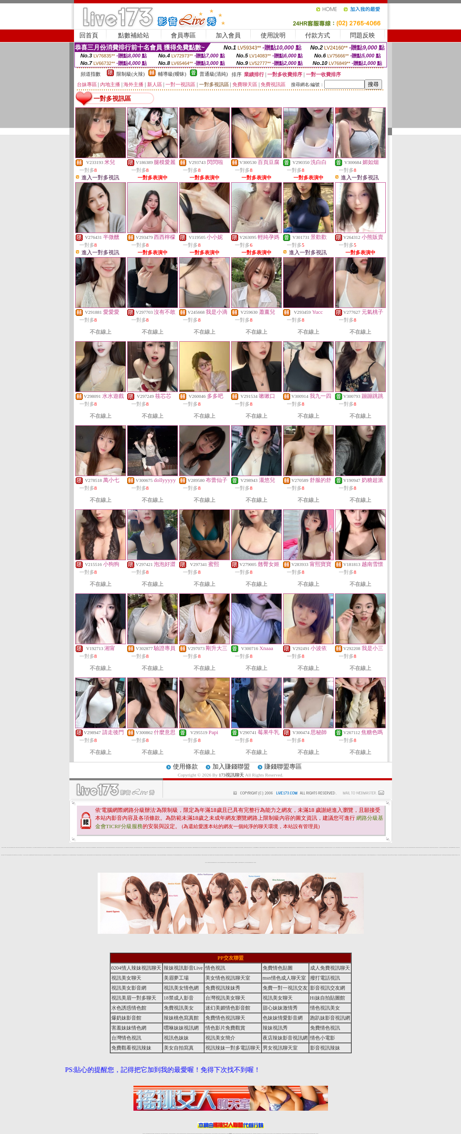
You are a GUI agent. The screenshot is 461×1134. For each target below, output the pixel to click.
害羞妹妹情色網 (128, 1028)
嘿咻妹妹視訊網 (181, 1028)
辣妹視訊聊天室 (247, 847)
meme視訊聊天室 (257, 847)
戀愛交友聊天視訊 (215, 862)
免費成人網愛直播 (427, 847)
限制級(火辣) (130, 74)
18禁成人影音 (179, 998)
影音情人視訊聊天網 (70, 847)
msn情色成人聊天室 (284, 978)
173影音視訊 (164, 847)
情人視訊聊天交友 (77, 847)
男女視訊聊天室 (280, 1048)
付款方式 (317, 35)
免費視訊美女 (179, 1008)
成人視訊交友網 (199, 847)
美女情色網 (48, 847)
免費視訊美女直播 (251, 862)
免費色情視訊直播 (388, 847)
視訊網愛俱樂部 (221, 862)
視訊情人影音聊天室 (329, 847)
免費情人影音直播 (212, 847)
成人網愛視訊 (245, 847)
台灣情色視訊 (209, 847)
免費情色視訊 (325, 1028)
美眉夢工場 (176, 978)
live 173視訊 (128, 847)
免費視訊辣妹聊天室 (113, 847)
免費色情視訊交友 (30, 847)
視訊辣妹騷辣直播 (212, 862)
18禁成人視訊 (42, 847)
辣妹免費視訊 (272, 847)
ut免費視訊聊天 (50, 847)
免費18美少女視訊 (215, 847)
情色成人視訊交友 (232, 847)
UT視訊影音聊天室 (132, 847)
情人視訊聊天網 (284, 847)
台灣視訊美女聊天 (225, 998)
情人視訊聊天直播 (319, 847)
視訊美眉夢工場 (225, 847)
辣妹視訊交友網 (436, 847)
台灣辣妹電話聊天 (106, 847)
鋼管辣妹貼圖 (233, 862)
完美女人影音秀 (187, 847)
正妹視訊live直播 (450, 847)
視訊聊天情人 (275, 847)
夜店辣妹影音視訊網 (285, 1038)
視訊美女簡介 (220, 1038)
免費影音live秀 (239, 862)
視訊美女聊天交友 (250, 847)
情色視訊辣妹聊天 (417, 847)
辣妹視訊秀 (147, 847)
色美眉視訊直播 (60, 847)
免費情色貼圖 (278, 968)
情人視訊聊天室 (83, 847)
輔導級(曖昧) (172, 74)
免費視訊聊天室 (109, 847)
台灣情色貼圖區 (241, 847)
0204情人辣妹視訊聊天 (136, 968)
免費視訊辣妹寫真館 (301, 847)
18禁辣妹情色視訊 (280, 847)
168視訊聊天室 (316, 847)
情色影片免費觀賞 (125, 847)
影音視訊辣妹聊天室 (206, 847)
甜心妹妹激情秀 (280, 1008)
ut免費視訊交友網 (73, 847)
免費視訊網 (264, 847)
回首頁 (88, 35)
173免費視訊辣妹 (144, 847)
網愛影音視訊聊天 (446, 847)
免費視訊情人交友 (53, 847)
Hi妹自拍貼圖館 (235, 847)
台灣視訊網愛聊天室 (168, 847)
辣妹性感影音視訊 (57, 847)
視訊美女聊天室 (117, 847)
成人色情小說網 (33, 847)
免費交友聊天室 (202, 847)
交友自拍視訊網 (381, 847)
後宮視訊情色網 (138, 847)
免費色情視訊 (322, 847)
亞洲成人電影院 (230, 862)
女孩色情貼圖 (248, 862)
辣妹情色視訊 (292, 847)
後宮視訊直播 (287, 847)
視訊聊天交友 (158, 847)
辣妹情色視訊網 (346, 847)
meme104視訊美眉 (454, 847)
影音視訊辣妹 (430, 847)
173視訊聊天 (231, 774)
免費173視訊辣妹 (161, 847)
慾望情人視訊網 (219, 847)
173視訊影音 (103, 847)
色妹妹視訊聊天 (297, 847)
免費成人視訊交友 (238, 847)
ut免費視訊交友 (95, 847)
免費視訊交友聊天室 (18, 847)
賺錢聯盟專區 (283, 766)
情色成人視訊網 (89, 847)
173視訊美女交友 (433, 847)
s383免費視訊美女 (395, 847)
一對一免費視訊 (86, 847)
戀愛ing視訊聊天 (236, 862)
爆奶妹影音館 (126, 1018)
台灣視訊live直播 (194, 847)
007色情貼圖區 (227, 862)
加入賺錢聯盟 (231, 766)
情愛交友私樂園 (413, 847)
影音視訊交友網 (336, 847)
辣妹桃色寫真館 (375, 847)
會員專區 (183, 35)
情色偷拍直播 (224, 862)
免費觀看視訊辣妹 (307, 847)
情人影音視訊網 (180, 847)
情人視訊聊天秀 (45, 847)
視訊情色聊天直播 (228, 847)
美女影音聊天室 (222, 847)
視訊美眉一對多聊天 (340, 847)
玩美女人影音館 (63, 847)
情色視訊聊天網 (100, 847)
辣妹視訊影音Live (420, 847)
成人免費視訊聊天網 (410, 847)
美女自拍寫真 (310, 847)
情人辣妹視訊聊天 (424, 847)
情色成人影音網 (245, 862)
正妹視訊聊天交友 (175, 847)
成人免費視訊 (277, 847)
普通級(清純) (214, 74)
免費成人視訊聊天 (353, 847)
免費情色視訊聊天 (378, 847)
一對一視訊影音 (440, 847)
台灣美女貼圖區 (10, 847)
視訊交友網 (156, 847)
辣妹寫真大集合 (218, 862)
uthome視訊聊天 (392, 847)
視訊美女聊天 (24, 847)
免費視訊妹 (197, 847)
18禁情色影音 (343, 847)
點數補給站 (133, 35)
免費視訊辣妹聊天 (385, 847)
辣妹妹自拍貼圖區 (443, 847)
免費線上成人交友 (184, 847)
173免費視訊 (5, 847)
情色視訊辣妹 (178, 847)
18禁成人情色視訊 (171, 847)
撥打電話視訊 (325, 978)
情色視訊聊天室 (27, 847)
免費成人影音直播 (365, 847)
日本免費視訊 (149, 847)
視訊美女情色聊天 (402, 847)
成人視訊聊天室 (141, 847)
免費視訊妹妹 (270, 847)
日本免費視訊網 (349, 847)
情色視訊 (215, 968)
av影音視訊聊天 (242, 862)
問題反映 (362, 35)
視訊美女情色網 (181, 988)
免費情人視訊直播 (37, 847)
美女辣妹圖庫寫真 (372, 847)
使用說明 (273, 35)
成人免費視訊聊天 (21, 847)
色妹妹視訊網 (92, 847)
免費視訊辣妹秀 (66, 847)
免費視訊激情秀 (289, 847)
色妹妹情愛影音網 (326, 847)
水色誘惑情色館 (356, 847)
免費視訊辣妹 (98, 847)
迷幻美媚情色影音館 (227, 1008)
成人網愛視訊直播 (266, 847)
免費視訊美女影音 (457, 847)
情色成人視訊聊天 (406, 847)
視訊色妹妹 (295, 847)
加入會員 (228, 35)
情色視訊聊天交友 (190, 847)
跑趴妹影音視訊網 (330, 1018)
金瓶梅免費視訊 (208, 862)
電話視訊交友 (119, 847)
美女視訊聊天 (122, 847)
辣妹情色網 (40, 847)
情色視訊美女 (368, 847)
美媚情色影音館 (362, 847)
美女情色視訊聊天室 (399, 847)
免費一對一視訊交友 (333, 847)
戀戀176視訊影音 (153, 847)
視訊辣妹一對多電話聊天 (232, 1048)
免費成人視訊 (8, 847)
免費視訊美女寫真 (261, 847)
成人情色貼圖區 (254, 847)
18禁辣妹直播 (80, 847)
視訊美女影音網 (135, 847)
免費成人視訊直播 (13, 847)
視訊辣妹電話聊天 (313, 847)
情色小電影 (304, 847)
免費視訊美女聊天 (359, 847)
